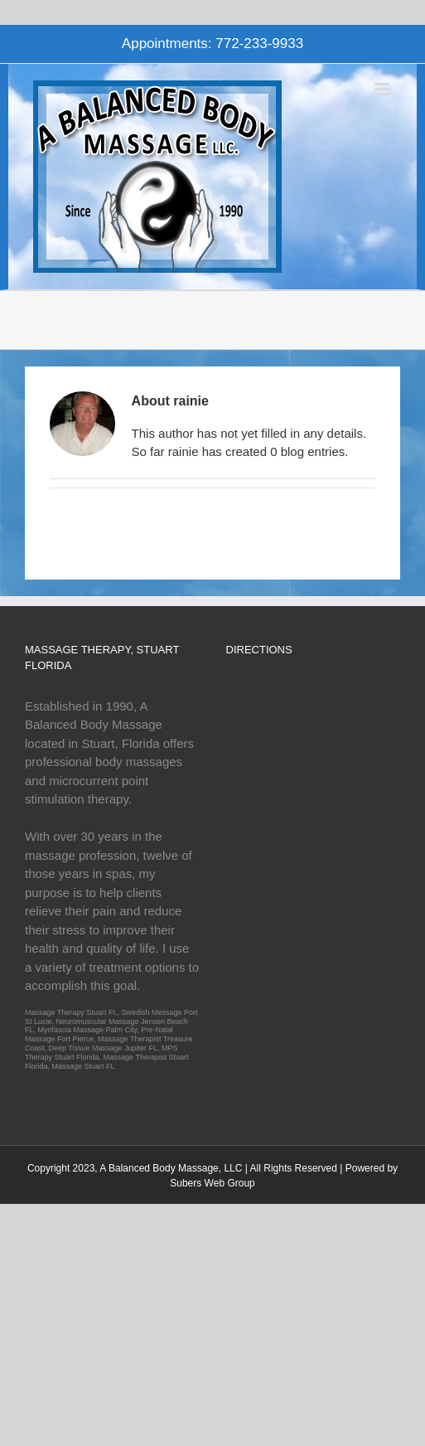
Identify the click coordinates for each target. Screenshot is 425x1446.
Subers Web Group (212, 1183)
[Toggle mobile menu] (383, 89)
